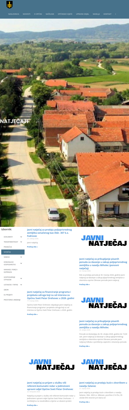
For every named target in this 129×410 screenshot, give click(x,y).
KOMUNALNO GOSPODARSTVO (13, 263)
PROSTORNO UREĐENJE (12, 300)
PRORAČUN (8, 247)
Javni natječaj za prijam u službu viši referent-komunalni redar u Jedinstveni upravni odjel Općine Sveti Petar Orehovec (50, 385)
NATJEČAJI (7, 252)
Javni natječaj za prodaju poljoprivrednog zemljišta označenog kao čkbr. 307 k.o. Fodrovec (49, 232)
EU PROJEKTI (8, 295)
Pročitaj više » (32, 247)
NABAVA (13, 257)
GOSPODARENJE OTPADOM (13, 278)
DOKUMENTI (13, 237)
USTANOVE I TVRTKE (13, 285)
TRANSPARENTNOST (13, 242)
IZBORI (6, 290)
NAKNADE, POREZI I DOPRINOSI (11, 271)
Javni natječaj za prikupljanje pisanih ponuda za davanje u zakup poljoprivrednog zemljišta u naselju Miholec (103, 324)
